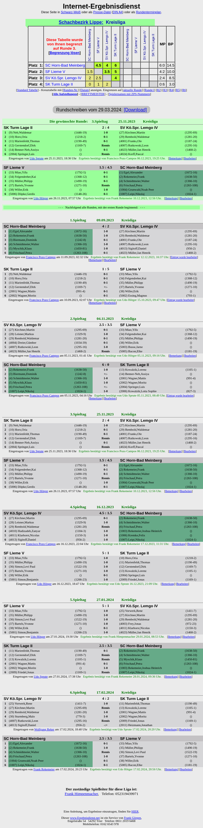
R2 (158, 90)
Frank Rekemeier (44, 769)
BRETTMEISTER (93, 94)
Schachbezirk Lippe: (81, 22)
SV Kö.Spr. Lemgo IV (63, 78)
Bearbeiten (190, 158)
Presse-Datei (102, 12)
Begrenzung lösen (64, 53)
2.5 (98, 78)
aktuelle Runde (132, 90)
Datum (85, 90)
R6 (184, 90)
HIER (134, 811)
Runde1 (149, 90)
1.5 (90, 71)
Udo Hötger (41, 198)
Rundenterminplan (148, 12)
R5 (177, 90)
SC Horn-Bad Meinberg (65, 65)
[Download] (135, 109)
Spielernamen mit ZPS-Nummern (129, 94)
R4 (171, 90)
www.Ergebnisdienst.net (85, 817)
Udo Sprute (37, 158)
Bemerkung (175, 158)
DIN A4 (117, 12)
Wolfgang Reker (44, 729)
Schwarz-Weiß (71, 12)
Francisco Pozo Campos (41, 257)
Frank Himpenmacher (81, 794)
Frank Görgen (132, 817)
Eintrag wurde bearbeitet (184, 257)
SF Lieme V (55, 71)
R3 (165, 90)
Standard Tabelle (27, 90)
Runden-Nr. (70, 90)
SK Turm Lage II (59, 84)
